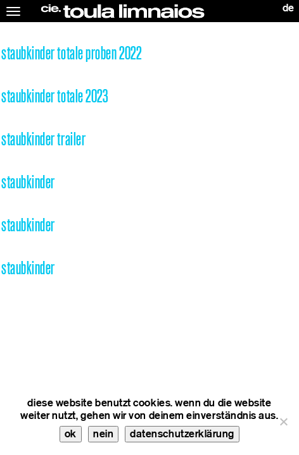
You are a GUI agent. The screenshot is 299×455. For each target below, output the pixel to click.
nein (103, 434)
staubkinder (28, 182)
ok (71, 434)
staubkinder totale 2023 (54, 96)
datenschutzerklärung (182, 434)
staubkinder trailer (43, 139)
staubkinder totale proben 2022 (71, 53)
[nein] (283, 421)
